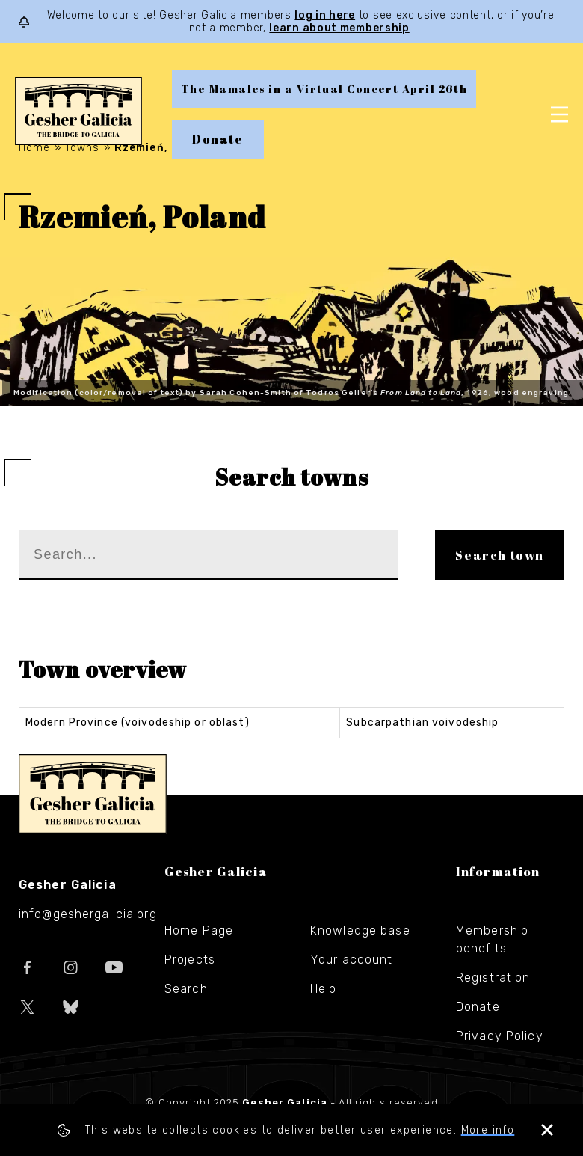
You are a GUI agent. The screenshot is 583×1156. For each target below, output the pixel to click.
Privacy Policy (499, 1036)
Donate (218, 139)
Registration (493, 977)
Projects (189, 959)
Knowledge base (360, 930)
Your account (351, 959)
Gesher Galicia (93, 794)
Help (323, 989)
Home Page (198, 930)
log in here (324, 15)
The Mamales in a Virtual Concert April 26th (324, 89)
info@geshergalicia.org (88, 914)
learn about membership (339, 28)
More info (488, 1130)
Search (186, 989)
